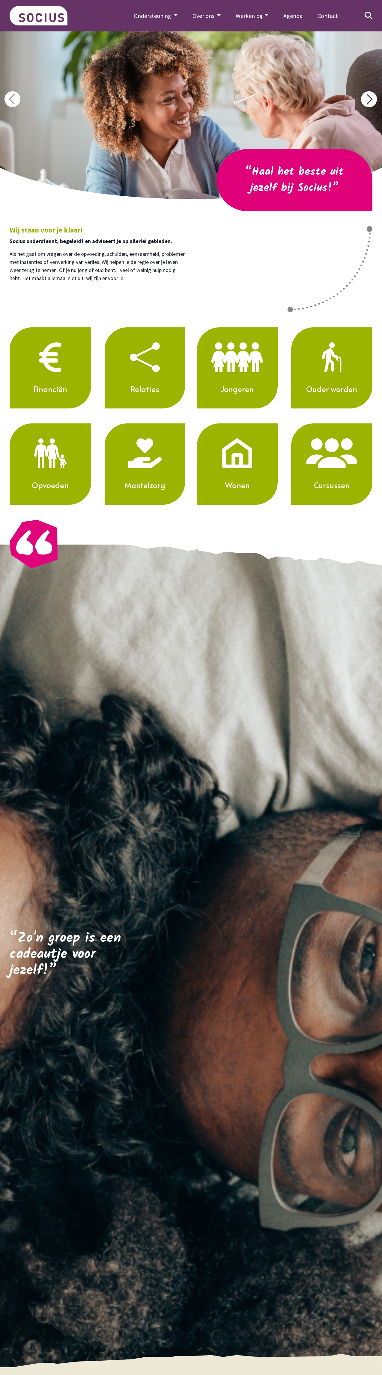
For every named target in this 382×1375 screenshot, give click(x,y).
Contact (328, 15)
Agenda (293, 15)
